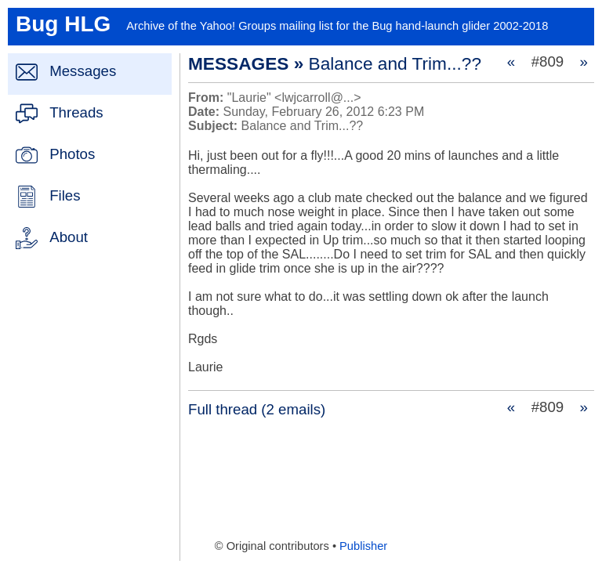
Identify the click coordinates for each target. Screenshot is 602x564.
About (68, 237)
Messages (82, 71)
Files (64, 195)
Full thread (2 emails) (256, 409)
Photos (72, 154)
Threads (76, 112)
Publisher (363, 546)
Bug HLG (63, 24)
